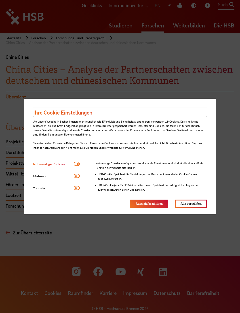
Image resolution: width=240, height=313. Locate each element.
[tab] (53, 164)
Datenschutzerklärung (77, 134)
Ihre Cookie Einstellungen (62, 112)
